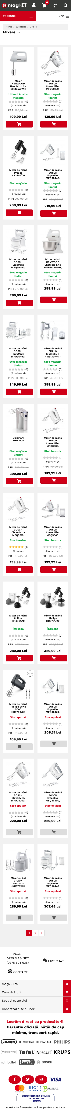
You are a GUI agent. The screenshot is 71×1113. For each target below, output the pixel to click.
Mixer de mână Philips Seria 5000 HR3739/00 (18, 708)
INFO (63, 16)
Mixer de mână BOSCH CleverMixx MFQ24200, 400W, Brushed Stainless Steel (18, 799)
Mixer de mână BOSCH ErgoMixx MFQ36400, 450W (53, 798)
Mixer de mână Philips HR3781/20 (53, 618)
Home (9, 26)
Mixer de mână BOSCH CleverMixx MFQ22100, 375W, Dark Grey (53, 88)
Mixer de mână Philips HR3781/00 (18, 173)
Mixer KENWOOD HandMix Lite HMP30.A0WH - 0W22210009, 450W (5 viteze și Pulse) (18, 89)
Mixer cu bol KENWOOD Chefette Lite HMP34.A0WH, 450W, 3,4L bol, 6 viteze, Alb (52, 266)
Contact (20, 972)
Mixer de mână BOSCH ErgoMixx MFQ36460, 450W (18, 265)
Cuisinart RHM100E (18, 439)
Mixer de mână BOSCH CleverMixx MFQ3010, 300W (18, 532)
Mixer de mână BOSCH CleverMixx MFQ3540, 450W (53, 532)
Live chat (56, 961)
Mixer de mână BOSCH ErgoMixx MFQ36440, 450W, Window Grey (53, 177)
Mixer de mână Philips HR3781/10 (18, 618)
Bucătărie (21, 26)
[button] (67, 984)
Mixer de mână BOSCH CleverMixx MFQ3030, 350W (53, 443)
